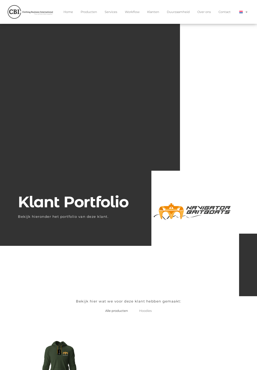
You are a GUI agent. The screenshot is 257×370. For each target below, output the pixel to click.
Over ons (204, 12)
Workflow (132, 12)
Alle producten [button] (116, 311)
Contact (224, 12)
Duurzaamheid (178, 12)
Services (111, 12)
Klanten (153, 12)
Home (68, 12)
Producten (89, 12)
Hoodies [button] (145, 311)
